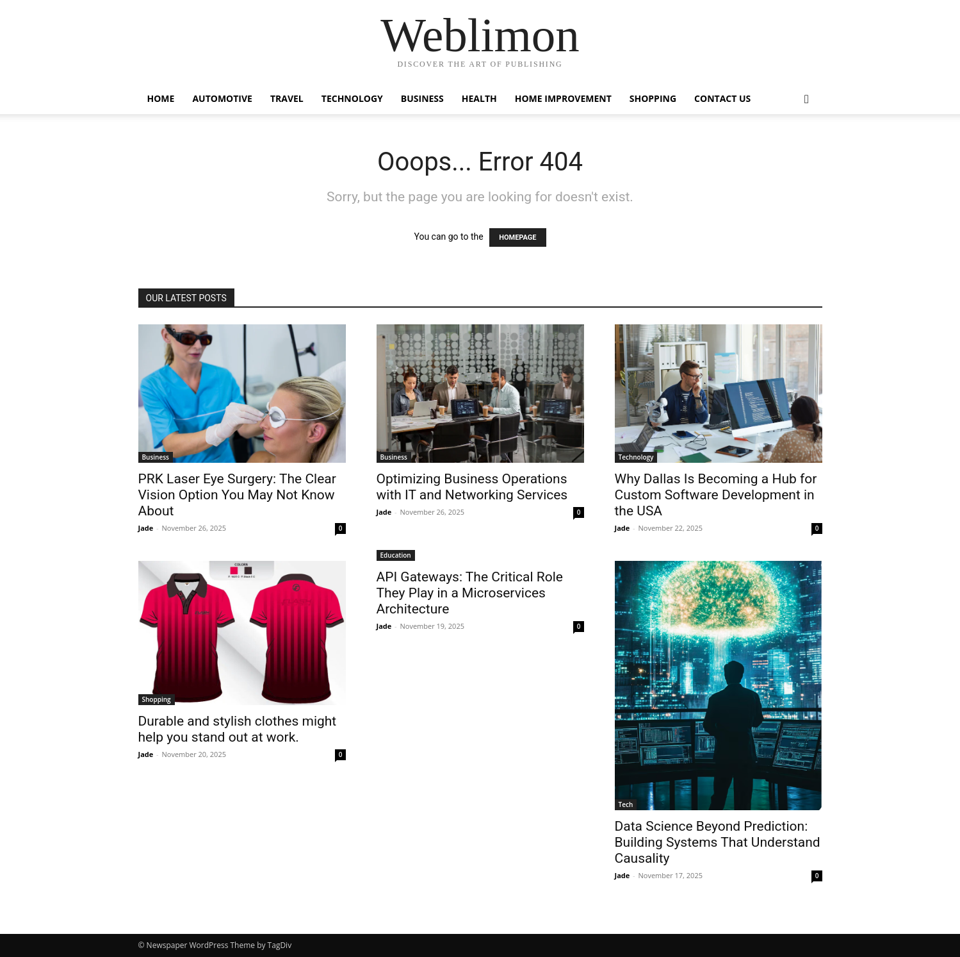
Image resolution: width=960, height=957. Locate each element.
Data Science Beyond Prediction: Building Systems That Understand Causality (717, 842)
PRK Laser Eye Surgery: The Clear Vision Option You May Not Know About (237, 495)
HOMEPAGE (517, 237)
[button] (807, 100)
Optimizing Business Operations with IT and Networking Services (472, 487)
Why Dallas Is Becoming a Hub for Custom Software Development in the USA (716, 495)
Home (161, 98)
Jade (146, 528)
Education (395, 555)
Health (479, 98)
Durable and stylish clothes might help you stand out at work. (237, 729)
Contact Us (722, 98)
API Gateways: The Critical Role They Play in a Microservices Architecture (470, 593)
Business (422, 98)
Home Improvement (563, 98)
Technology (352, 98)
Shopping (653, 98)
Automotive (222, 98)
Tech (626, 804)
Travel (287, 98)
